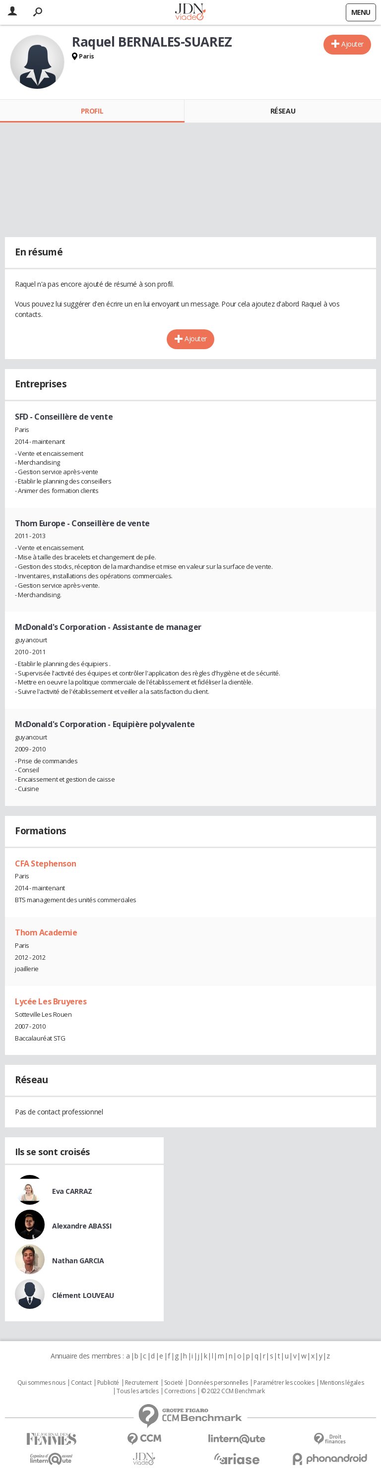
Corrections (179, 1391)
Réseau (282, 111)
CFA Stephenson (45, 863)
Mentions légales (342, 1382)
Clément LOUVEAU (83, 1295)
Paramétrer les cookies (284, 1382)
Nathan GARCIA (78, 1260)
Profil (92, 111)
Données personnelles (218, 1382)
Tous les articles (137, 1391)
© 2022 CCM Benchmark (233, 1391)
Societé (173, 1382)
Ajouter (352, 44)
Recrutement (141, 1382)
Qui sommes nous (41, 1382)
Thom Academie (46, 932)
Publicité (108, 1382)
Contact (81, 1382)
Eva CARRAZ (72, 1191)
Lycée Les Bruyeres (50, 1001)
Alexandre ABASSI (81, 1226)
